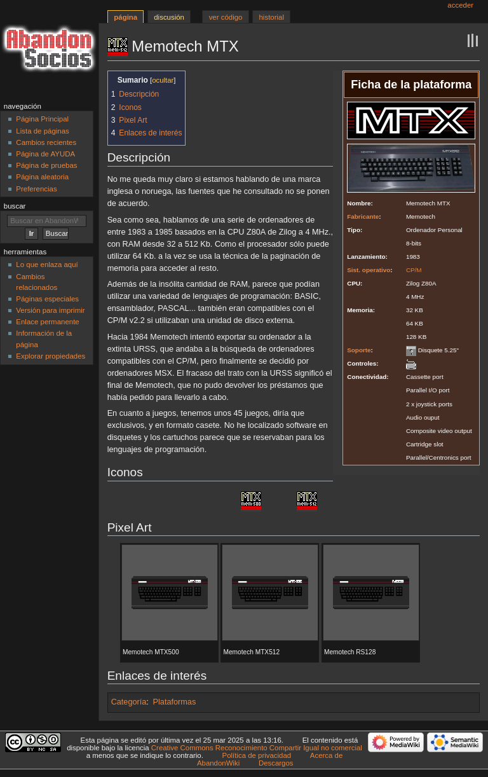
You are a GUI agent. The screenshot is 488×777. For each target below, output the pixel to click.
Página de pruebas (46, 165)
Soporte (358, 350)
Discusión (169, 17)
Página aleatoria (42, 177)
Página (125, 17)
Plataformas (174, 702)
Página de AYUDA (45, 154)
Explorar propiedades (50, 356)
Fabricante (363, 216)
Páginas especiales (47, 299)
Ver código (226, 17)
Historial (271, 17)
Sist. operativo (368, 269)
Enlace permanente (47, 322)
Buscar (15, 206)
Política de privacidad (257, 755)
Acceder (460, 5)
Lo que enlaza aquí (47, 264)
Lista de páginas (42, 131)
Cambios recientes (46, 142)
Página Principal (42, 119)
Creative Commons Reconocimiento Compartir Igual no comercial (256, 748)
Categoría (129, 702)
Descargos (276, 763)
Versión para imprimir (50, 310)
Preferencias (36, 189)
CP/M (414, 269)
